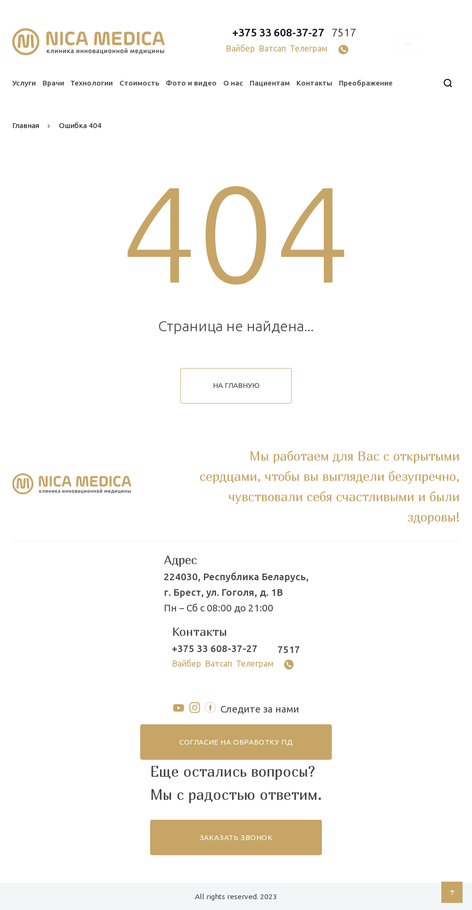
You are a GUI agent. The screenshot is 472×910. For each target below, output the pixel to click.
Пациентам (270, 83)
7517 (343, 32)
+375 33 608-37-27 (278, 32)
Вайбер (240, 48)
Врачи (53, 83)
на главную (236, 385)
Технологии (91, 83)
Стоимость (139, 83)
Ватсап (272, 48)
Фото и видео (191, 83)
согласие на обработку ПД (236, 742)
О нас (233, 83)
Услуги (24, 83)
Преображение (366, 83)
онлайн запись (407, 44)
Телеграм (309, 48)
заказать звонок (236, 837)
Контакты (314, 83)
